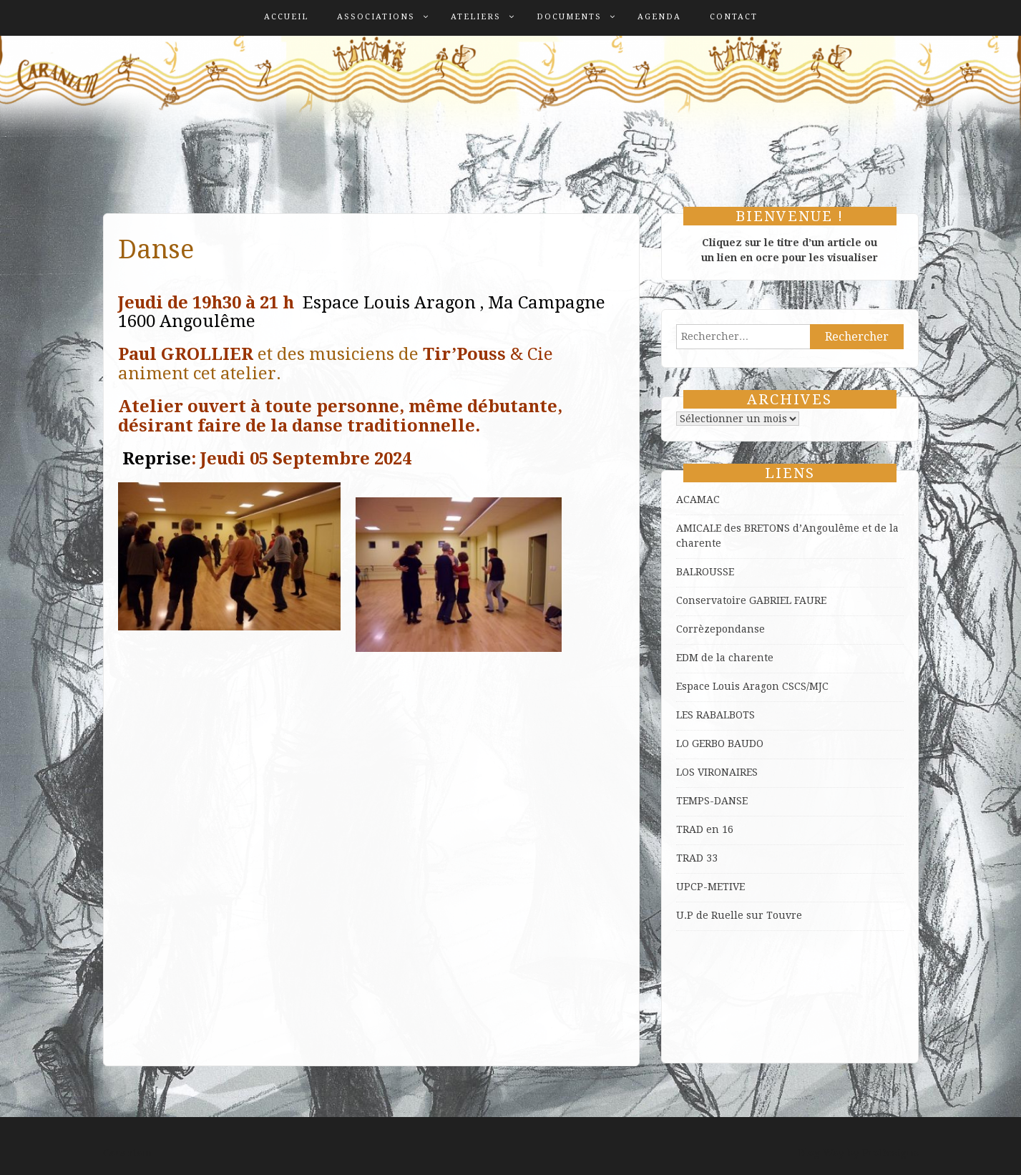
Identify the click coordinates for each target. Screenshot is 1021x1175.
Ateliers (476, 16)
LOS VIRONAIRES (717, 772)
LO (684, 743)
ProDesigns (890, 1153)
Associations (376, 16)
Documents (569, 16)
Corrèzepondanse (720, 629)
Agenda (659, 16)
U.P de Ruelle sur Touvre (739, 915)
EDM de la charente (724, 657)
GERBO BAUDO (727, 743)
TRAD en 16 (704, 829)
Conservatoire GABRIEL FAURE (751, 600)
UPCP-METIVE (710, 886)
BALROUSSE (705, 571)
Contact (734, 16)
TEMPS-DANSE (712, 800)
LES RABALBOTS (715, 715)
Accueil (286, 16)
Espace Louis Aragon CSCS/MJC (752, 686)
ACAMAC (698, 499)
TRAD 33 (697, 858)
